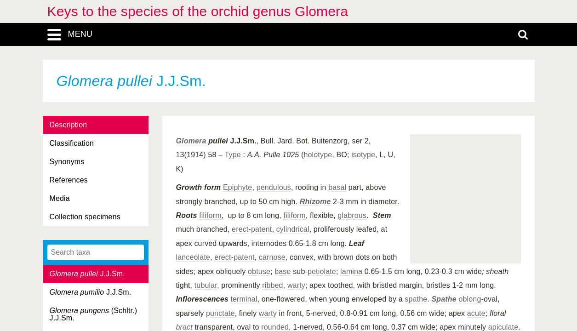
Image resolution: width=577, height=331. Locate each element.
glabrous (351, 215)
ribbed (272, 285)
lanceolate (193, 257)
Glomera (191, 141)
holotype (317, 155)
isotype (363, 155)
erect (240, 229)
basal (337, 187)
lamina (351, 271)
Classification (72, 143)
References (69, 180)
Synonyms (67, 162)
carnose (272, 257)
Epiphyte (237, 187)
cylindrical (292, 229)
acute (476, 313)
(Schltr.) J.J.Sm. (93, 314)
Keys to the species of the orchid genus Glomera (197, 11)
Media (60, 198)
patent (261, 229)
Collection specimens (85, 217)
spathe (416, 299)
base (282, 271)
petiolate (322, 271)
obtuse (259, 271)
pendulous (274, 187)
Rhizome (315, 201)
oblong (469, 299)
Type (233, 155)
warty (296, 285)
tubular (205, 285)
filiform (210, 215)
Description (68, 125)
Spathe (444, 299)
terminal (243, 299)
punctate (220, 313)
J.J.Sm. (87, 274)
